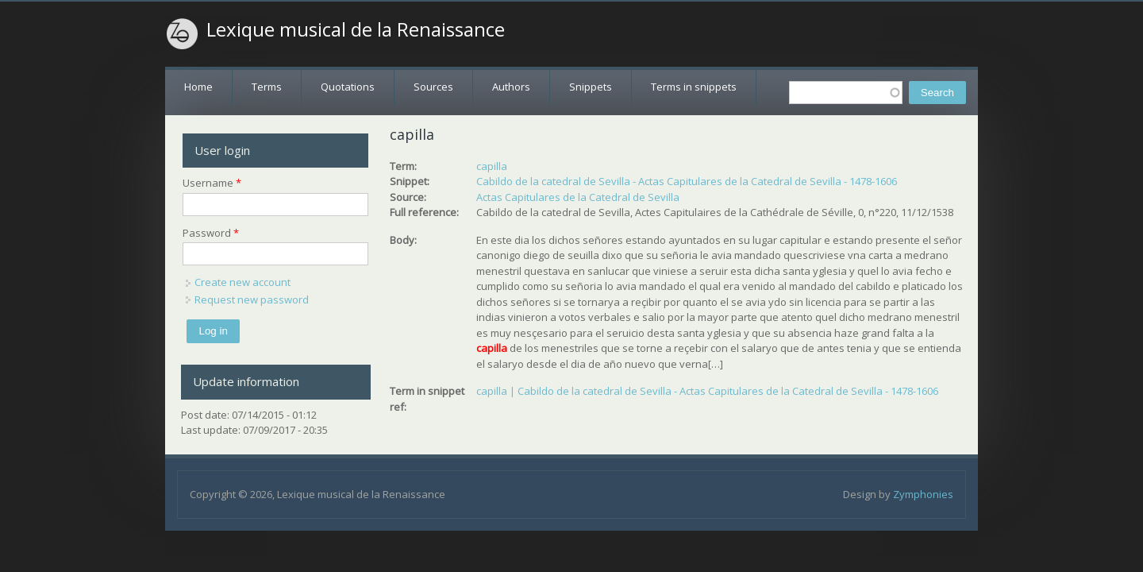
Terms (267, 86)
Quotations (348, 86)
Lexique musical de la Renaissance (355, 29)
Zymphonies (923, 494)
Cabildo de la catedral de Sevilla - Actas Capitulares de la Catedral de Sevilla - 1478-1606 (686, 181)
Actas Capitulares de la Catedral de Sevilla (577, 197)
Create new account (242, 282)
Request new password (251, 299)
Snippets (590, 86)
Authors (511, 86)
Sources (433, 86)
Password (211, 233)
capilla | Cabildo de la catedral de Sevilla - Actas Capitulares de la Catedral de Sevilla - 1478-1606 (707, 391)
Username (212, 183)
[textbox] (845, 92)
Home (198, 86)
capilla (491, 166)
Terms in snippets (694, 86)
